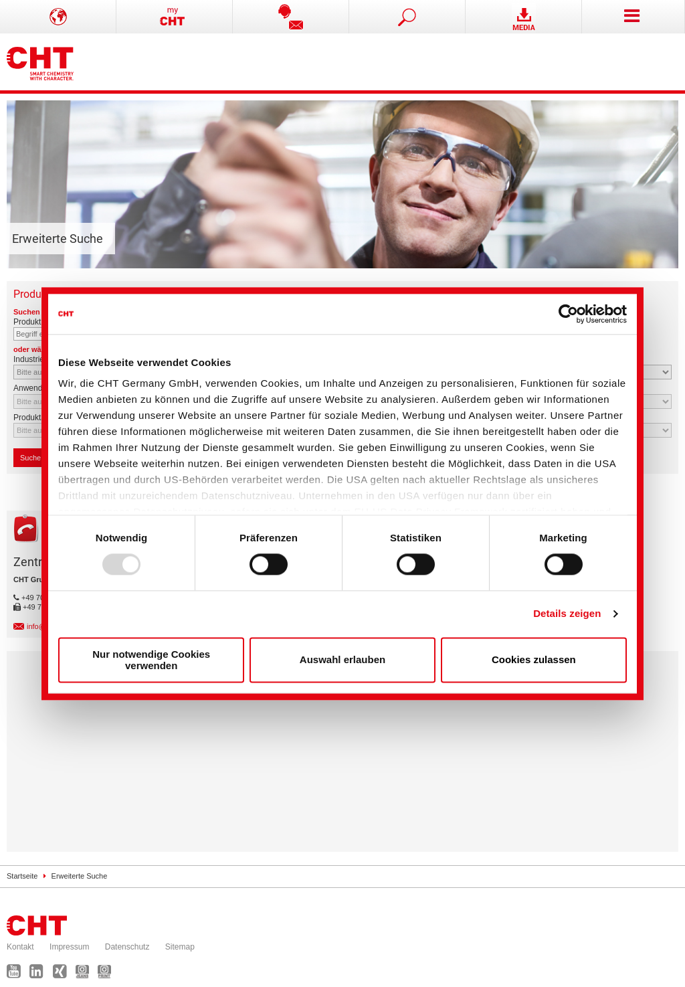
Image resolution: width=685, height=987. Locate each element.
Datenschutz (127, 947)
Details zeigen (567, 614)
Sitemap (180, 947)
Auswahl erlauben (342, 660)
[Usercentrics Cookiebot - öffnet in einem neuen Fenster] (568, 314)
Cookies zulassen (534, 660)
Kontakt (20, 947)
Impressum (69, 947)
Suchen (36, 457)
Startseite (22, 876)
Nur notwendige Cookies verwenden (151, 659)
